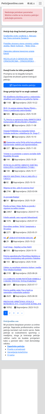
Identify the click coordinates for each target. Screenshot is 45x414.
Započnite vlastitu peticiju (22, 85)
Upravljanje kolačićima (17, 352)
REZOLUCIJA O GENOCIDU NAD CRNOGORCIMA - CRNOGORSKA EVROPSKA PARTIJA (18, 61)
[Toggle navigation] (40, 3)
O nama (10, 355)
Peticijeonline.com (12, 3)
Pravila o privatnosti (16, 349)
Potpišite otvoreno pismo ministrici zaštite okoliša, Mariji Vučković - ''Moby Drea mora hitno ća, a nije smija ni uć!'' (21, 46)
